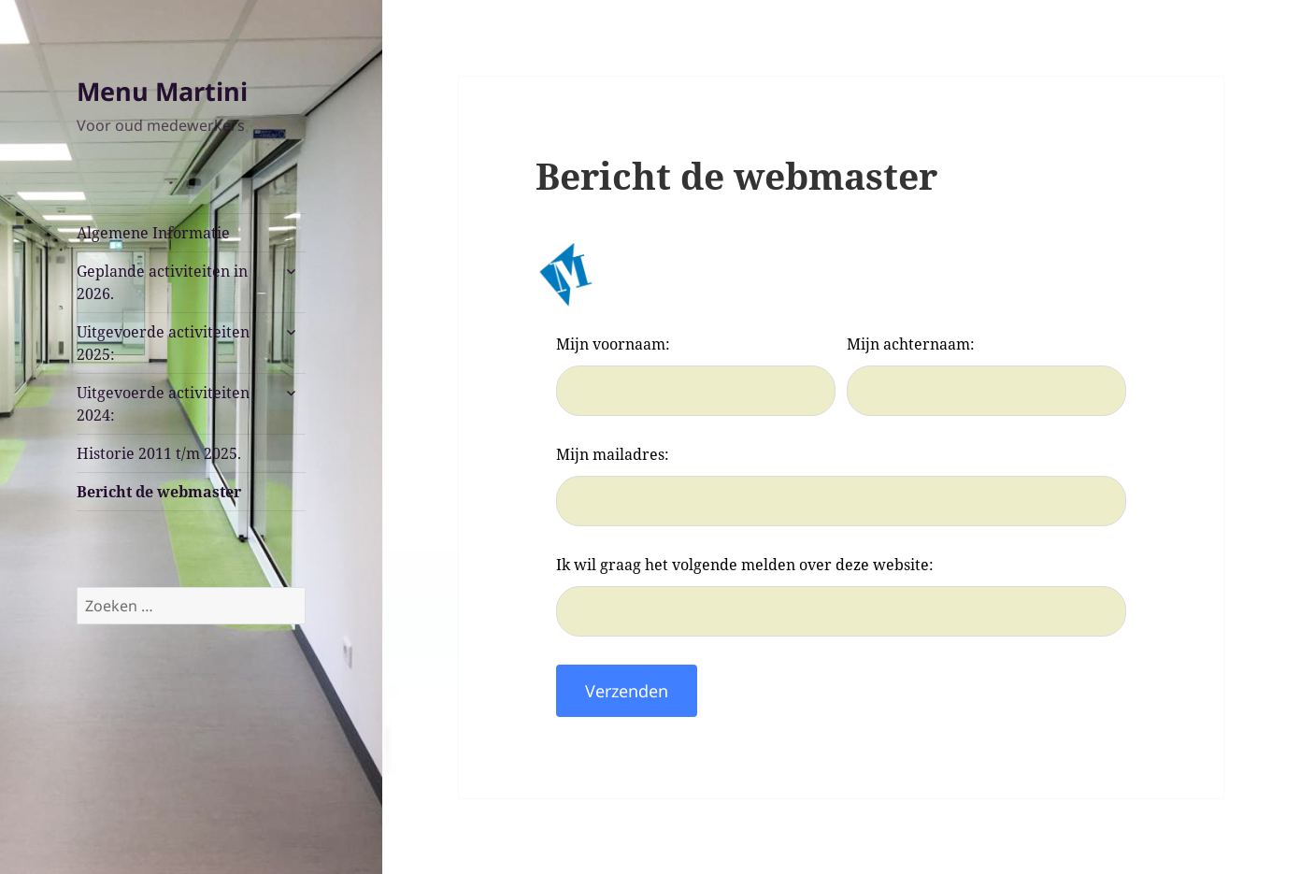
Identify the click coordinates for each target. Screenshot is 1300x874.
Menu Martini (162, 91)
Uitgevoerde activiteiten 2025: (163, 343)
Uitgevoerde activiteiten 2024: (163, 403)
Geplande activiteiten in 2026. (162, 282)
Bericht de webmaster (159, 491)
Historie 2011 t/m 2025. (159, 453)
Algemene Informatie (153, 232)
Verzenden (626, 691)
